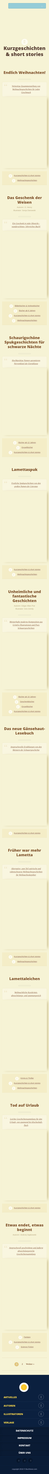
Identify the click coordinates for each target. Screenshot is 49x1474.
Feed (18, 1460)
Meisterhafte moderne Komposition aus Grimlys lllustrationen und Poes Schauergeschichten (26, 625)
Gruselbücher (27, 447)
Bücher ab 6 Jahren (27, 311)
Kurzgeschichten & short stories (27, 176)
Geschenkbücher (27, 702)
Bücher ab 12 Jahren (27, 443)
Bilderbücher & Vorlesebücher (27, 306)
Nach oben (24, 1387)
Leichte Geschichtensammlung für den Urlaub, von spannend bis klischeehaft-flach (26, 1122)
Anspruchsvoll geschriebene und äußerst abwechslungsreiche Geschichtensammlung (26, 1251)
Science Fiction (27, 1347)
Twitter (30, 1460)
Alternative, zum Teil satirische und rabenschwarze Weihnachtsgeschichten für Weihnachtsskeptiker (26, 871)
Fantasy (27, 1337)
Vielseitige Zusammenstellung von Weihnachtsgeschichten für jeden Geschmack (26, 89)
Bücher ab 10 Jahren (27, 697)
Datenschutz (24, 1430)
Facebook (24, 1460)
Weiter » (30, 1364)
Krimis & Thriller (27, 1078)
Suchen (43, 6)
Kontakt (24, 1445)
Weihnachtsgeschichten (27, 180)
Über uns (25, 1452)
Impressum (24, 1438)
